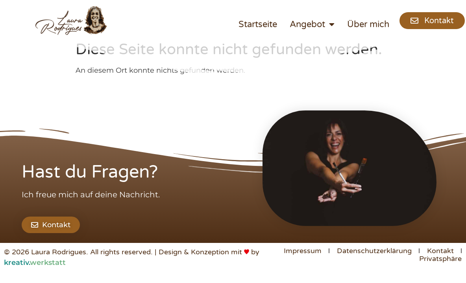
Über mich (368, 24)
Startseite (258, 24)
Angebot (312, 24)
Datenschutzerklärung (374, 251)
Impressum (303, 251)
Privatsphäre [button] (440, 259)
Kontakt (440, 251)
